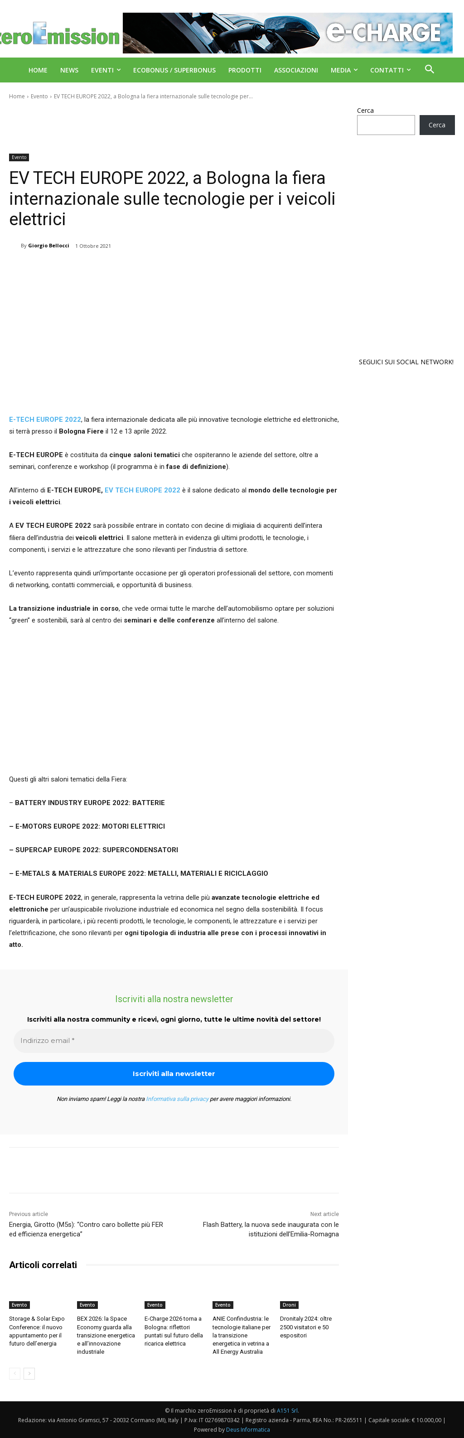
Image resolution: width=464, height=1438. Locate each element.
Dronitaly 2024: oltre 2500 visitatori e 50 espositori (306, 1326)
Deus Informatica (248, 1429)
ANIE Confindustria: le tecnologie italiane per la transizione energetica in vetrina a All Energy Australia (242, 1335)
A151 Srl (287, 1410)
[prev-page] (14, 1374)
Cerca (365, 110)
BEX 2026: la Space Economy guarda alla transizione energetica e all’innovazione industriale (106, 1335)
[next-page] (29, 1374)
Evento (39, 96)
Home (17, 96)
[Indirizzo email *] (174, 1041)
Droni (289, 1305)
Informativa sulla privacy (177, 1098)
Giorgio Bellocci (48, 245)
